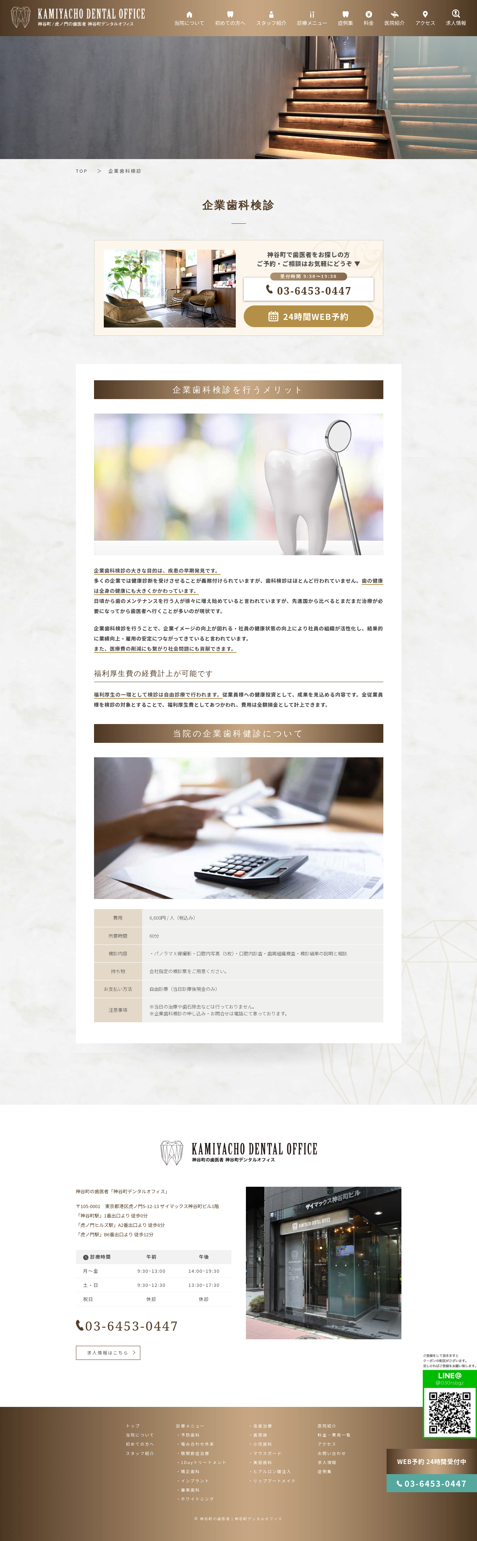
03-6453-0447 (311, 291)
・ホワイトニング (195, 1499)
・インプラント (192, 1481)
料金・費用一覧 (334, 1435)
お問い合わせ (332, 1453)
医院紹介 (327, 1426)
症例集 (325, 1471)
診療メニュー (190, 1426)
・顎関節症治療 (192, 1453)
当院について (140, 1435)
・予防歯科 (188, 1435)
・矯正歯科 (188, 1471)
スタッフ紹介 (140, 1453)
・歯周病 (258, 1435)
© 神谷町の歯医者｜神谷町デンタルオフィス (238, 1518)
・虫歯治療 (260, 1426)
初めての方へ (140, 1444)
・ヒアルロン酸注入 (269, 1471)
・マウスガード (265, 1453)
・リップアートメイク (272, 1481)
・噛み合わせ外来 (195, 1444)
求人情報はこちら (108, 1352)
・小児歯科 (260, 1444)
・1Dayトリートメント (201, 1462)
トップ (133, 1426)
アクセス (327, 1444)
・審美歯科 (188, 1490)
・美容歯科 (260, 1462)
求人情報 (327, 1462)
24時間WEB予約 (316, 316)
